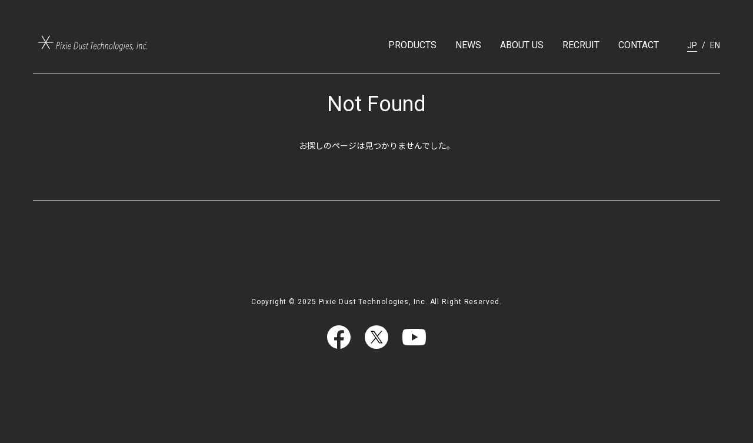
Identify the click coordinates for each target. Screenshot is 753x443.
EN (715, 45)
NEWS (468, 45)
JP (692, 45)
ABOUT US (522, 45)
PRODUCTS (412, 45)
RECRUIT (580, 45)
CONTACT (638, 45)
